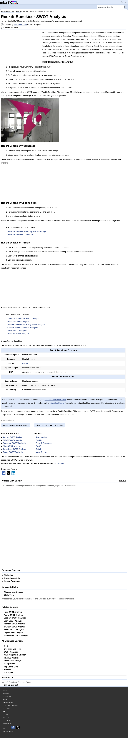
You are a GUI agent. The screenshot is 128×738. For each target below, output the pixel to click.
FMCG (25, 363)
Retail (38, 449)
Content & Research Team (55, 400)
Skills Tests (9, 595)
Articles (7, 670)
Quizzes (5, 714)
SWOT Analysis (11, 652)
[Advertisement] (20, 47)
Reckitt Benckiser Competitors (21, 235)
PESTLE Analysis (11, 658)
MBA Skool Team (20, 25)
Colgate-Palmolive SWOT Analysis (22, 328)
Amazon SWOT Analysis (14, 624)
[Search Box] (110, 7)
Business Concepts (12, 649)
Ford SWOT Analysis (13, 612)
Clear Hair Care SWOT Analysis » (49, 425)
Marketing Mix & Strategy (15, 655)
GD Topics (8, 673)
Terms (5, 699)
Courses (123, 2)
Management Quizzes (13, 592)
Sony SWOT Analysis (13, 621)
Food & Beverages (44, 443)
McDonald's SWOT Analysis (16, 636)
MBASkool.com (13, 731)
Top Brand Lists (11, 667)
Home (5, 690)
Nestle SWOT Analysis (14, 630)
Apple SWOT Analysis (13, 615)
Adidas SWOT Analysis (13, 437)
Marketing (8, 575)
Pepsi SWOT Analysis (13, 633)
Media (5, 711)
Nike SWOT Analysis (12, 446)
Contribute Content (10, 705)
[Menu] (3, 7)
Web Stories (7, 723)
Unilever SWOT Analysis (18, 322)
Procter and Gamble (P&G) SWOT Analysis (26, 325)
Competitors (9, 664)
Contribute (59, 463)
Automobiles (41, 437)
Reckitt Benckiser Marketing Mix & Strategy (26, 232)
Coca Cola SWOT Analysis (14, 449)
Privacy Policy (8, 702)
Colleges (6, 708)
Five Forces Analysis (13, 661)
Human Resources (12, 581)
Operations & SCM (12, 578)
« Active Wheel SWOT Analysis (15, 425)
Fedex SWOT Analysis (13, 452)
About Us (122, 481)
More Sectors (41, 452)
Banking (39, 440)
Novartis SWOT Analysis (18, 333)
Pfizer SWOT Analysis (17, 330)
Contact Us (7, 696)
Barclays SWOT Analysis (15, 618)
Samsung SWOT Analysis (14, 443)
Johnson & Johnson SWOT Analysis (23, 319)
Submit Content (11, 685)
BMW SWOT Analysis (12, 440)
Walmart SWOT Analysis (14, 627)
